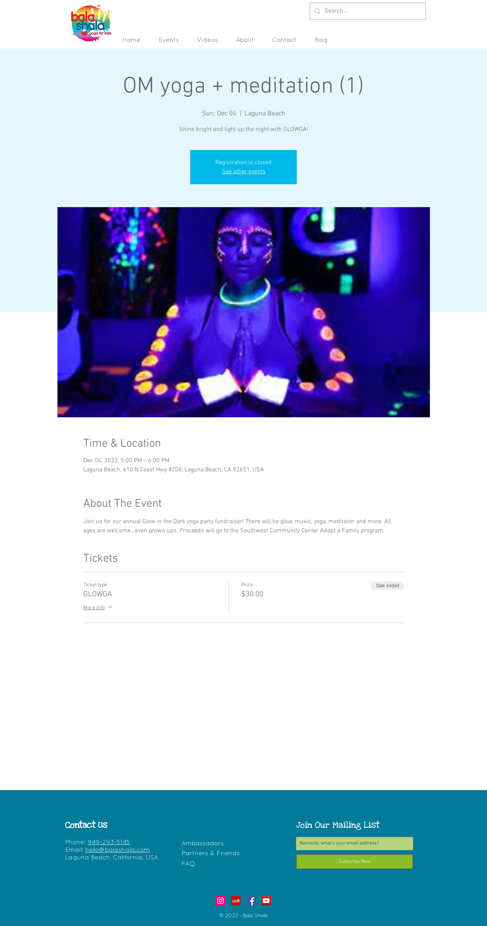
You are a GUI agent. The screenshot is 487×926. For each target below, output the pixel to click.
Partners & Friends (210, 853)
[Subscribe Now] (354, 861)
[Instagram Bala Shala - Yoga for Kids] (220, 900)
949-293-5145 (109, 842)
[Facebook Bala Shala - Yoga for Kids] (251, 900)
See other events (244, 172)
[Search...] (367, 11)
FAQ (188, 864)
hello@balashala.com (117, 850)
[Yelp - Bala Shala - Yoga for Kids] (235, 900)
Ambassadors (202, 843)
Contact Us (86, 825)
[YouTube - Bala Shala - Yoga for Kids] (266, 900)
